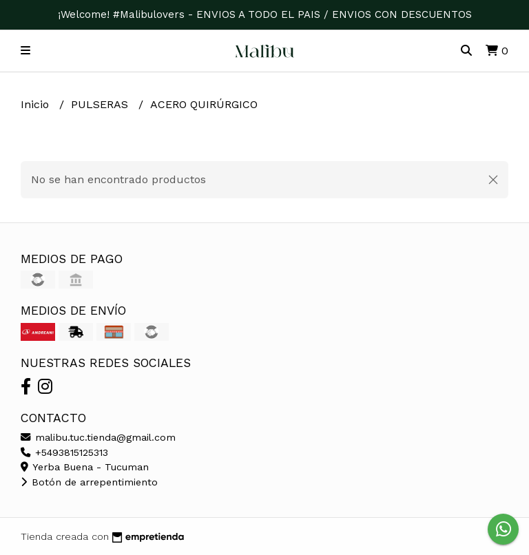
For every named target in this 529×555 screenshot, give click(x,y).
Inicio (36, 104)
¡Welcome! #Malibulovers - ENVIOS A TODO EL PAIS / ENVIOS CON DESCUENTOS (265, 14)
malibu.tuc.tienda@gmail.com (98, 437)
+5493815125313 (64, 452)
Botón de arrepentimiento (89, 482)
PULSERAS (101, 104)
